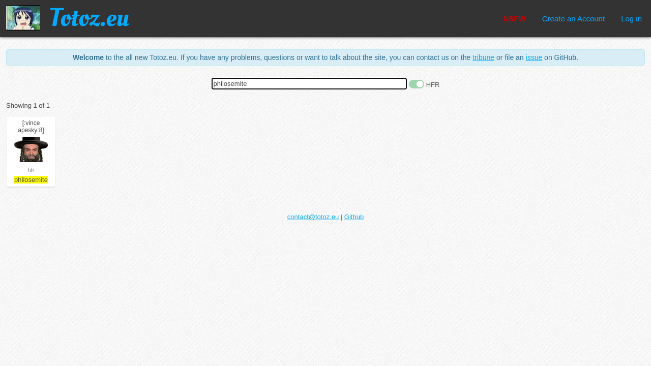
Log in (631, 18)
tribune (483, 57)
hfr (31, 170)
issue (534, 57)
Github (354, 217)
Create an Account (573, 18)
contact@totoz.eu (313, 217)
